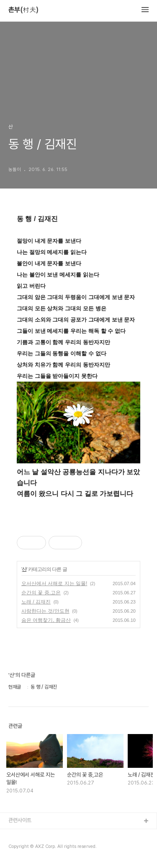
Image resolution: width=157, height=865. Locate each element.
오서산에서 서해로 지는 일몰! (54, 583)
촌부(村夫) (23, 10)
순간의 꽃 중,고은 (41, 593)
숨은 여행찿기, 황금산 (46, 620)
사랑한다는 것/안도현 (45, 611)
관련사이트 (19, 820)
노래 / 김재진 (36, 602)
